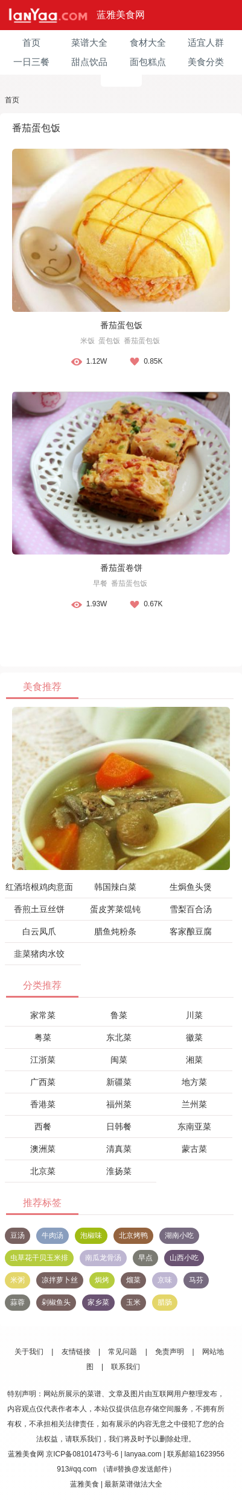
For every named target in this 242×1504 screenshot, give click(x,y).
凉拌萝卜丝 (60, 1280)
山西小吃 (184, 1258)
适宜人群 (206, 42)
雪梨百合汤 (191, 909)
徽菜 (194, 1037)
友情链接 (76, 1351)
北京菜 (43, 1171)
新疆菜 (119, 1082)
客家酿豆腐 (191, 931)
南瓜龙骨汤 (103, 1258)
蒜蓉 (17, 1302)
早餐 (100, 583)
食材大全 (148, 42)
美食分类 (206, 62)
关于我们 (28, 1351)
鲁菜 (118, 1015)
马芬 (196, 1280)
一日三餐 (31, 62)
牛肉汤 (52, 1235)
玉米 (133, 1302)
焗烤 (102, 1280)
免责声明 (169, 1351)
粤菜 (42, 1037)
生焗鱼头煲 (191, 887)
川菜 (194, 1015)
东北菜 (119, 1037)
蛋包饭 (109, 341)
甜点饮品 (89, 62)
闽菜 (118, 1059)
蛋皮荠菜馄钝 (115, 909)
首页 (31, 42)
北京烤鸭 (133, 1235)
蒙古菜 (194, 1149)
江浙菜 (43, 1059)
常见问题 (122, 1351)
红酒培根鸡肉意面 (39, 887)
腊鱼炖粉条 (115, 931)
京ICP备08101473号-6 (82, 1454)
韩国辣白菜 (115, 887)
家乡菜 (98, 1302)
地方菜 (194, 1082)
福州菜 (119, 1104)
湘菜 (194, 1059)
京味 (165, 1280)
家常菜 (43, 1015)
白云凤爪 (39, 931)
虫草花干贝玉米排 (39, 1258)
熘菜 (133, 1280)
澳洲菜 (43, 1149)
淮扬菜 (119, 1171)
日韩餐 (119, 1126)
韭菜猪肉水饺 (39, 954)
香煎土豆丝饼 (39, 909)
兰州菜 (194, 1104)
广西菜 (43, 1082)
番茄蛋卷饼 (121, 568)
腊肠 (165, 1302)
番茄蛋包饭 (121, 325)
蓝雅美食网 (121, 15)
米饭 (87, 341)
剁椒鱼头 (56, 1302)
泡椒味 (91, 1235)
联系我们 (125, 1367)
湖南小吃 (179, 1235)
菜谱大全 (89, 42)
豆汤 (17, 1235)
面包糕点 (148, 62)
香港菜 (43, 1104)
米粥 (17, 1280)
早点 (145, 1258)
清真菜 (119, 1149)
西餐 (42, 1126)
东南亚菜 (194, 1126)
